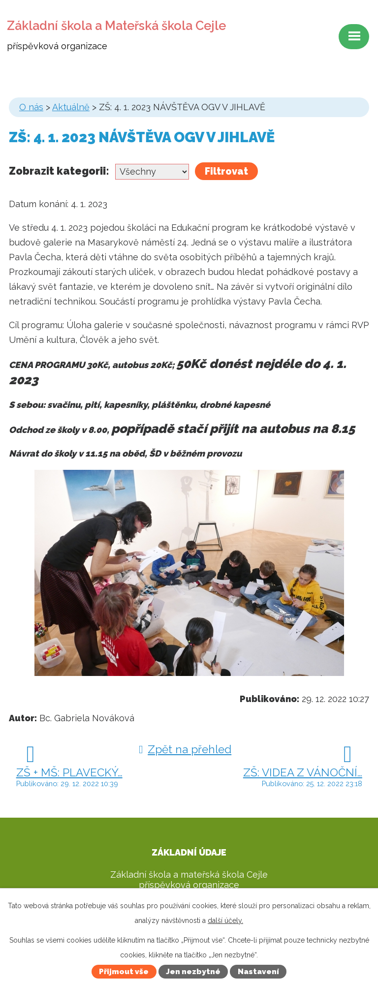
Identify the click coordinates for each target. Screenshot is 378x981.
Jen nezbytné (193, 971)
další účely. (225, 920)
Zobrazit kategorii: (59, 171)
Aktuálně (71, 107)
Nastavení (258, 971)
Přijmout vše (124, 971)
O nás (31, 107)
